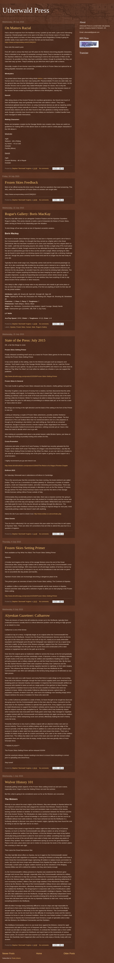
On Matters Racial (18, 28)
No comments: (44, 168)
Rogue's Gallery (41, 327)
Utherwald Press (25, 10)
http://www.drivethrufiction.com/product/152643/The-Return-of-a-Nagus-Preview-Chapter (36, 465)
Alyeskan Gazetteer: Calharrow (27, 615)
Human (28, 327)
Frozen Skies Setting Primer (25, 548)
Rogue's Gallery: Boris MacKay (28, 214)
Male (33, 327)
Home (39, 953)
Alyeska (12, 327)
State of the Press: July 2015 (25, 340)
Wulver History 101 (19, 782)
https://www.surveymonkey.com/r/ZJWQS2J (20, 42)
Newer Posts (8, 953)
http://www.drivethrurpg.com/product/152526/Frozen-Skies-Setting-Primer (31, 376)
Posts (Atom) (16, 958)
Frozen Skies (20, 327)
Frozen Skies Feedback (21, 182)
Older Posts (69, 953)
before (40, 78)
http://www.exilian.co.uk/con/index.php (47, 514)
